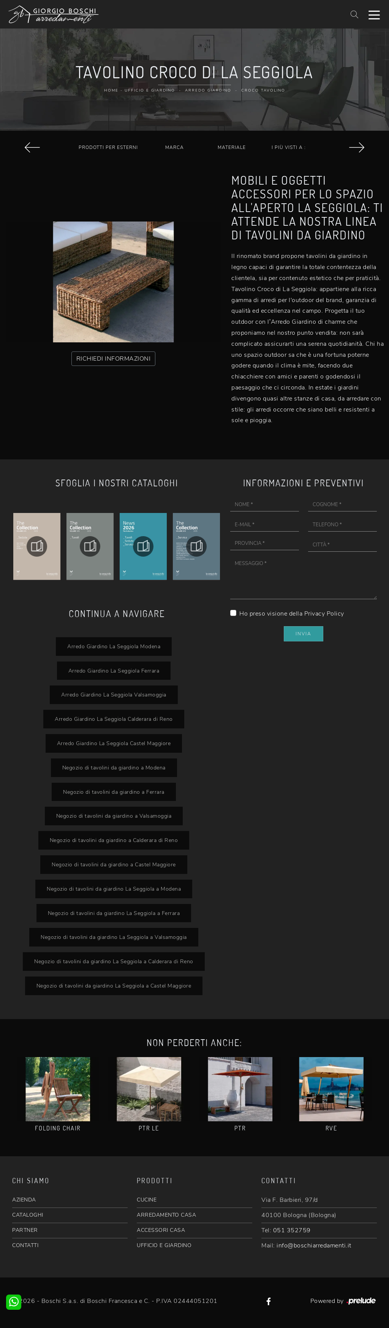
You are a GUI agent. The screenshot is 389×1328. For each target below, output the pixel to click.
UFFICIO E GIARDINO (164, 1245)
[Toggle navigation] (374, 14)
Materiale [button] (232, 147)
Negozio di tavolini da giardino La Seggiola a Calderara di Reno (113, 961)
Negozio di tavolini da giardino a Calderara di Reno (114, 840)
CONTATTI (25, 1245)
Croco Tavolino (263, 90)
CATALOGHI (27, 1215)
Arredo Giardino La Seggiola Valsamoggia (113, 694)
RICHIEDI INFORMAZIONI (113, 359)
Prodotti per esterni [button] (108, 147)
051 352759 (292, 1230)
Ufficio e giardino (150, 90)
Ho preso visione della (291, 613)
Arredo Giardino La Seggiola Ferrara (114, 670)
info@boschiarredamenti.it (314, 1245)
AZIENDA (24, 1199)
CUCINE (147, 1199)
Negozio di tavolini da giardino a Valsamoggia (114, 816)
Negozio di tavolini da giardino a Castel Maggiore (114, 864)
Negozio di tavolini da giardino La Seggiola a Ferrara (114, 913)
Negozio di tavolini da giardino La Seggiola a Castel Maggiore (113, 985)
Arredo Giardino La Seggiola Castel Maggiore (114, 743)
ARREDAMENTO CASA (166, 1215)
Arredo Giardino (208, 90)
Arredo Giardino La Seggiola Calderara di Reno (114, 719)
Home (111, 90)
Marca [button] (174, 147)
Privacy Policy (324, 613)
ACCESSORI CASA (161, 1230)
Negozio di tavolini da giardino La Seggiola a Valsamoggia (114, 937)
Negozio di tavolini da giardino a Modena (114, 767)
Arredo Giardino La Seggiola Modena (113, 646)
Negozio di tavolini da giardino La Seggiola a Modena (114, 889)
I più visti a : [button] (289, 147)
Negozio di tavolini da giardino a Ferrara (113, 792)
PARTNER (25, 1230)
